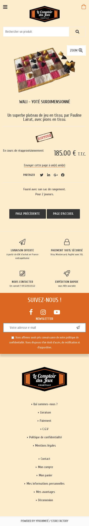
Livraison (45, 412)
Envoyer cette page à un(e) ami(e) (44, 165)
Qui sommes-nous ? (45, 404)
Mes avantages (45, 492)
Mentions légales (45, 445)
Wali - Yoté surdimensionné (44, 101)
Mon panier (45, 475)
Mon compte (45, 467)
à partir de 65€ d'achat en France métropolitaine (22, 249)
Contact (45, 459)
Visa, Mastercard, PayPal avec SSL (67, 247)
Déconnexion (45, 500)
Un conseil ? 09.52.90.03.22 (22, 278)
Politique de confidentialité (45, 437)
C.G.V (45, 429)
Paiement (45, 421)
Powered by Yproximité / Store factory (44, 521)
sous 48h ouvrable (67, 278)
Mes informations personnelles (45, 483)
